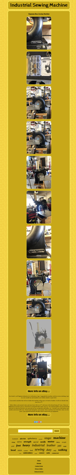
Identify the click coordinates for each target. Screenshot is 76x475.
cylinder (26, 450)
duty (48, 449)
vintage (13, 442)
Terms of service (38, 471)
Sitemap (39, 463)
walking (62, 449)
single (64, 446)
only (54, 450)
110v (20, 453)
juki (59, 445)
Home (38, 460)
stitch (20, 450)
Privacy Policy (39, 469)
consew (41, 453)
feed (31, 450)
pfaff (12, 446)
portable (40, 439)
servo (19, 442)
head (13, 450)
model (36, 453)
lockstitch (15, 439)
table (48, 453)
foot (18, 445)
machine (59, 438)
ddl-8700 (23, 439)
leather (51, 445)
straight (64, 442)
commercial (55, 453)
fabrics (58, 442)
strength (27, 441)
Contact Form (39, 466)
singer (47, 438)
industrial (38, 445)
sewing (39, 449)
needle (43, 442)
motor (51, 441)
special (35, 442)
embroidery (28, 453)
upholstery (32, 438)
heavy (26, 445)
